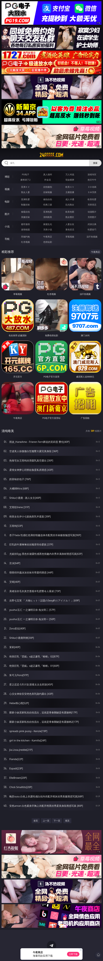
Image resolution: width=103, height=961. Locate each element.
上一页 (46, 820)
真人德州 (47, 174)
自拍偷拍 (47, 186)
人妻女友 (69, 224)
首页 (36, 820)
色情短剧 (47, 241)
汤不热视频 (92, 236)
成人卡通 (69, 199)
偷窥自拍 (25, 211)
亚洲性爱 (25, 199)
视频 (7, 189)
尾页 (67, 820)
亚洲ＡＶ (25, 186)
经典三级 (47, 204)
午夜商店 (47, 236)
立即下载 (73, 954)
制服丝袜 (25, 204)
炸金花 (47, 179)
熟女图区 (69, 217)
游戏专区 (92, 174)
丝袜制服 (47, 192)
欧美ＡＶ (69, 186)
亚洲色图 (47, 211)
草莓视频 (69, 236)
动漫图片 (92, 211)
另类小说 (47, 229)
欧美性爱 (92, 199)
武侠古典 (92, 224)
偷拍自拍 (47, 199)
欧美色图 (69, 211)
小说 (7, 226)
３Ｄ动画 (92, 186)
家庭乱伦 (47, 224)
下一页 (57, 820)
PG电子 (25, 174)
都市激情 (25, 224)
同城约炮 (25, 236)
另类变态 (92, 204)
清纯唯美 (47, 217)
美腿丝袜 (25, 217)
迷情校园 (25, 229)
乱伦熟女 (69, 204)
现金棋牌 (69, 179)
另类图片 (92, 217)
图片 (7, 214)
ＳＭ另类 (92, 192)
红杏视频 (25, 241)
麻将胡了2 (25, 179)
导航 (7, 239)
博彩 (7, 176)
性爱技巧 (92, 229)
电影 (7, 201)
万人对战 (69, 174)
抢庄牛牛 (92, 179)
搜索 (95, 162)
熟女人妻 (25, 192)
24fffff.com (51, 155)
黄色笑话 (69, 229)
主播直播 (69, 192)
